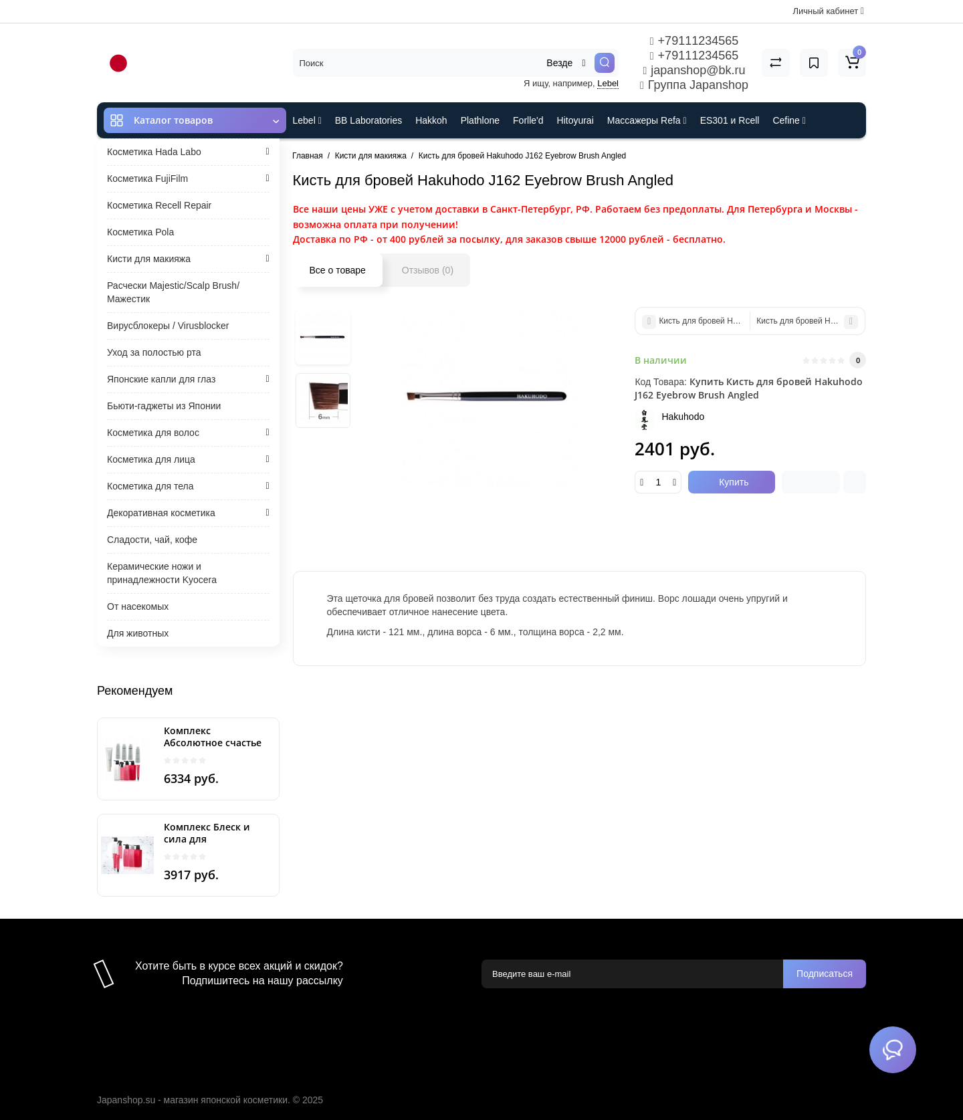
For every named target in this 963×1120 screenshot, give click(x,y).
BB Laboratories (368, 120)
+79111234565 (694, 40)
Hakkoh (431, 120)
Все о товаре (338, 270)
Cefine (788, 120)
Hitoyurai (575, 120)
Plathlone (480, 120)
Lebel (608, 83)
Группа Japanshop (694, 85)
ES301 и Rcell (730, 120)
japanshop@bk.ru (694, 70)
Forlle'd (528, 120)
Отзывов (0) (427, 270)
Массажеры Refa (647, 120)
